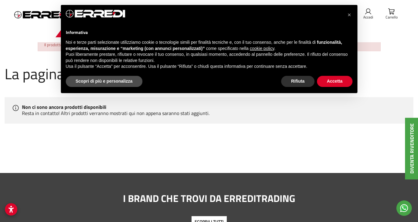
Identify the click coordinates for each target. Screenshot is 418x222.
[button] (349, 15)
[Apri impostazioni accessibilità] (11, 209)
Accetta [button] (335, 81)
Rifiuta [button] (298, 81)
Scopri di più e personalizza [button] (104, 81)
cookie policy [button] (262, 48)
